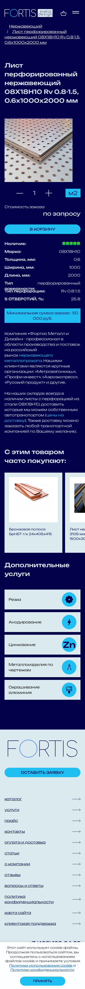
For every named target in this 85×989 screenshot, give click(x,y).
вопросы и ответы (24, 885)
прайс (11, 820)
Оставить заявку (42, 772)
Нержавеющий (25, 26)
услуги (12, 809)
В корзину (43, 229)
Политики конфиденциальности (42, 970)
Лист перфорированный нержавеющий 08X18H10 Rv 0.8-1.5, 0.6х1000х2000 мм (42, 37)
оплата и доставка (25, 842)
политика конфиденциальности (29, 899)
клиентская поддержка (30, 923)
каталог (13, 799)
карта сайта (18, 912)
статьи (12, 853)
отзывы (13, 874)
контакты (15, 831)
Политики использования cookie (41, 965)
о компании (17, 864)
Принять (42, 981)
